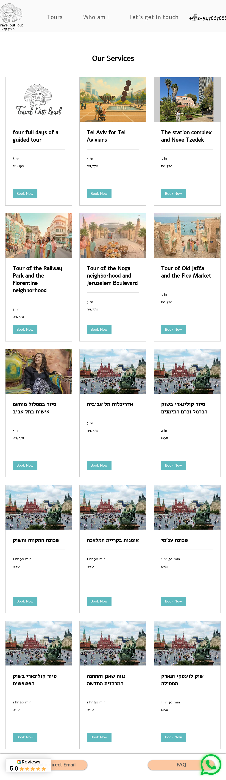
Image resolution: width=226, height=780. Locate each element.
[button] (55, 17)
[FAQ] (181, 765)
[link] (39, 136)
